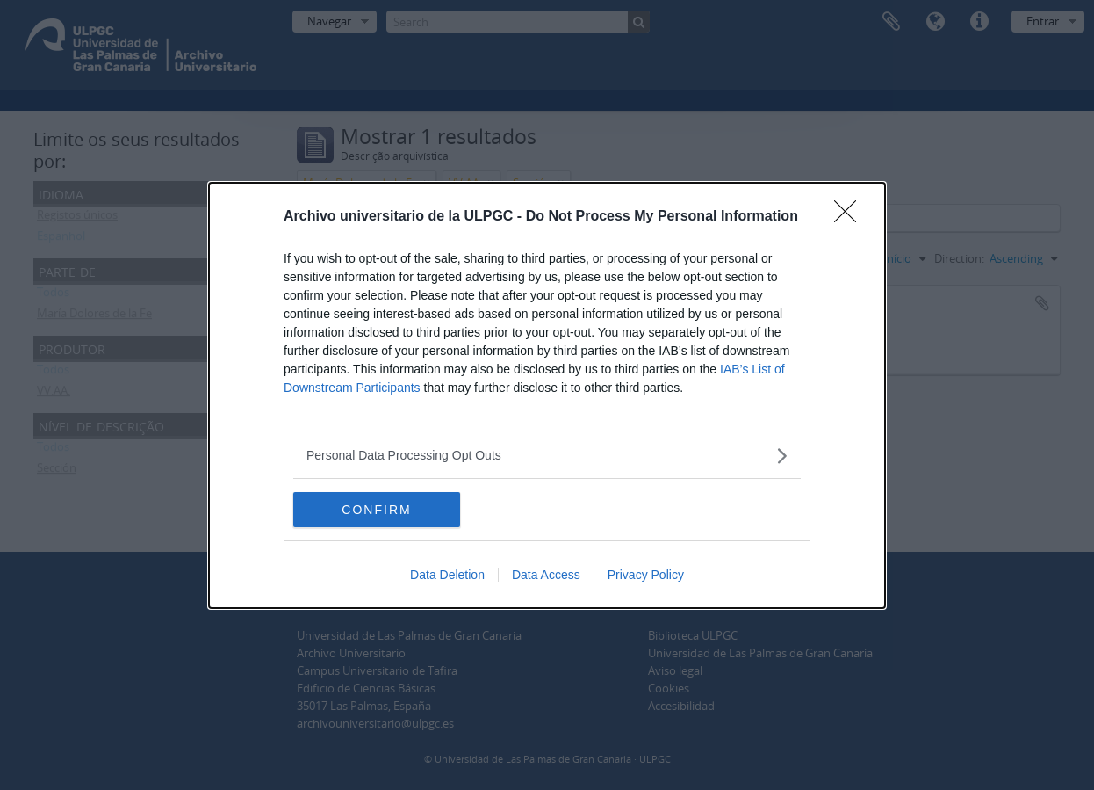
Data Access (546, 575)
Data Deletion (447, 575)
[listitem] (547, 455)
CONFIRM (376, 509)
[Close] (850, 217)
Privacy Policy (646, 575)
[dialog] (547, 395)
